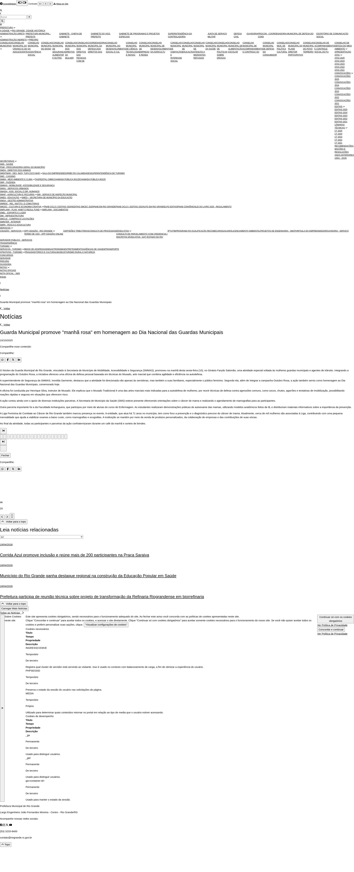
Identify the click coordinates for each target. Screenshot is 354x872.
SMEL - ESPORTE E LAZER (13, 213)
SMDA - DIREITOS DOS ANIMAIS (15, 170)
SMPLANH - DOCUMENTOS (55, 210)
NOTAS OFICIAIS (8, 270)
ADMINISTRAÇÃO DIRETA (12, 34)
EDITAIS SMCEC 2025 (82, 207)
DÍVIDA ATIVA (122, 231)
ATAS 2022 (340, 67)
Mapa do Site (62, 4)
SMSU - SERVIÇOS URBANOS (14, 188)
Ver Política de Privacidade (332, 625)
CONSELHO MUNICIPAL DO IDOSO (46, 46)
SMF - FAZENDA (7, 182)
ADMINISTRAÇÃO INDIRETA (13, 40)
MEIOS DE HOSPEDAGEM (36, 249)
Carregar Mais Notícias (14, 608)
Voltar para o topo (13, 521)
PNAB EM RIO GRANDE (104, 207)
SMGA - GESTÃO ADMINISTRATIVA (16, 200)
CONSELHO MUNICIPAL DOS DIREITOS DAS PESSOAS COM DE (82, 52)
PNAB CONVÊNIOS (187, 207)
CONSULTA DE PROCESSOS (102, 231)
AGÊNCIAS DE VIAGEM (94, 249)
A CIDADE (5, 31)
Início (3, 276)
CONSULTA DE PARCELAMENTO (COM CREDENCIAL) (142, 234)
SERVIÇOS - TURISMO (11, 249)
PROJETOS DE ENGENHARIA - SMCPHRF (280, 231)
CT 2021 (338, 143)
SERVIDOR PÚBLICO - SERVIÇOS (16, 240)
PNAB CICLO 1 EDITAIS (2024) (130, 207)
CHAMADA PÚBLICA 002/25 (93, 179)
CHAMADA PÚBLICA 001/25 (67, 179)
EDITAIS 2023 (341, 115)
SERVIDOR (5, 258)
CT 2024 (338, 134)
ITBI (174, 231)
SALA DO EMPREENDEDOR (55, 173)
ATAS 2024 (340, 61)
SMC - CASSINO (7, 176)
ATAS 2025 (340, 58)
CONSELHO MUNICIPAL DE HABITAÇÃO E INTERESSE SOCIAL (176, 52)
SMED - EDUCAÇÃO (10, 197)
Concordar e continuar (331, 629)
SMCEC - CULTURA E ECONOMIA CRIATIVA (21, 207)
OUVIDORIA (252, 34)
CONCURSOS (6, 255)
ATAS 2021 (340, 70)
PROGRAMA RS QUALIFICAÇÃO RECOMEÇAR (198, 231)
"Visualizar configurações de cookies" (106, 624)
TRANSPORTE (112, 249)
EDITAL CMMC (47, 179)
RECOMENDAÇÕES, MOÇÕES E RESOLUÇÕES (344, 149)
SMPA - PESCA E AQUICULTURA (15, 225)
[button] (14, 28)
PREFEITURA (6, 27)
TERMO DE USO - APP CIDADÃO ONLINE (43, 234)
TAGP (37, 179)
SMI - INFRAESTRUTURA (12, 216)
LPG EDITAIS (171, 207)
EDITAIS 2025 (341, 109)
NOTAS (3, 267)
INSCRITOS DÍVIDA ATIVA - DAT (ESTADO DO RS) (139, 237)
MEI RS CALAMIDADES (80, 173)
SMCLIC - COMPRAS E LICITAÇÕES (17, 219)
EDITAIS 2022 (341, 119)
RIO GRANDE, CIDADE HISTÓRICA (28, 31)
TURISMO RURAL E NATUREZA (80, 252)
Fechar (5, 455)
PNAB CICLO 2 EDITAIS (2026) (58, 207)
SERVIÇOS (5, 228)
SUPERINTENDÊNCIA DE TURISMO (108, 173)
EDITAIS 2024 (341, 112)
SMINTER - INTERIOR (10, 222)
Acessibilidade (10, 4)
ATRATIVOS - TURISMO (11, 252)
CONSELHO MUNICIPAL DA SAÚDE (211, 46)
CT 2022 (338, 140)
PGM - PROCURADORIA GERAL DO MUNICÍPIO (22, 167)
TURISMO (5, 246)
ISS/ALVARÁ (226, 231)
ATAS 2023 (340, 64)
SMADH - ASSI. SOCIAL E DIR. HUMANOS (19, 191)
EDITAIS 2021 (341, 122)
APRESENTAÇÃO (343, 52)
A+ (40, 4)
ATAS (337, 55)
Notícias (4, 289)
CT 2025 (338, 131)
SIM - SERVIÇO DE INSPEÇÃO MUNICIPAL (57, 194)
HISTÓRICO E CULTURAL (44, 252)
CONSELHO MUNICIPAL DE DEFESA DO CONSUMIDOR (270, 49)
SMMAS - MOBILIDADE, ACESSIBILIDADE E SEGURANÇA (27, 185)
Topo (5, 844)
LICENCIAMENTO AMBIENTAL (246, 231)
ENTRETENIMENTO (73, 249)
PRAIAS (28, 252)
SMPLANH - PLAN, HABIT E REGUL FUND (20, 210)
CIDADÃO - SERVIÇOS (11, 231)
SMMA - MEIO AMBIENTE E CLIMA (16, 179)
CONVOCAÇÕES (343, 73)
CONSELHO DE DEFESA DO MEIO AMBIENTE (343, 46)
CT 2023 (338, 137)
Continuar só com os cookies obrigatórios (335, 619)
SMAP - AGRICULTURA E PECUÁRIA (17, 194)
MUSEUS (60, 252)
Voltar (5, 308)
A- (50, 4)
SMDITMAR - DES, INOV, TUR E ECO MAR (20, 173)
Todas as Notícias (12, 612)
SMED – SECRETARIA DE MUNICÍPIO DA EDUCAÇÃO (47, 197)
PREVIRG (33, 40)
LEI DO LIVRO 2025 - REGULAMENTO (213, 207)
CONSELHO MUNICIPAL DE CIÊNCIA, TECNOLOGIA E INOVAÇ (132, 49)
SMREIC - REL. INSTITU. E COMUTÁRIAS (19, 203)
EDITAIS (339, 106)
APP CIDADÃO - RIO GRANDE (38, 231)
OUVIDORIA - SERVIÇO (338, 231)
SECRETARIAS (7, 161)
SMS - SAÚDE (6, 164)
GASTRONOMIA (56, 249)
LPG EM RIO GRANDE (154, 207)
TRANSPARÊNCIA (8, 243)
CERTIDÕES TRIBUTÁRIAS (76, 231)
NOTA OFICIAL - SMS (10, 273)
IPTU (170, 231)
